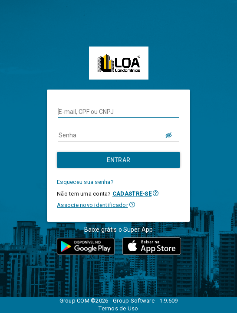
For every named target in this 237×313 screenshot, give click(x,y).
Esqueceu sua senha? (85, 182)
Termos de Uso (118, 308)
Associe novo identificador (92, 205)
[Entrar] (118, 160)
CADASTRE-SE (131, 193)
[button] (155, 193)
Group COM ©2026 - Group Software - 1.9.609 (118, 300)
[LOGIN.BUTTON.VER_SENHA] (169, 135)
